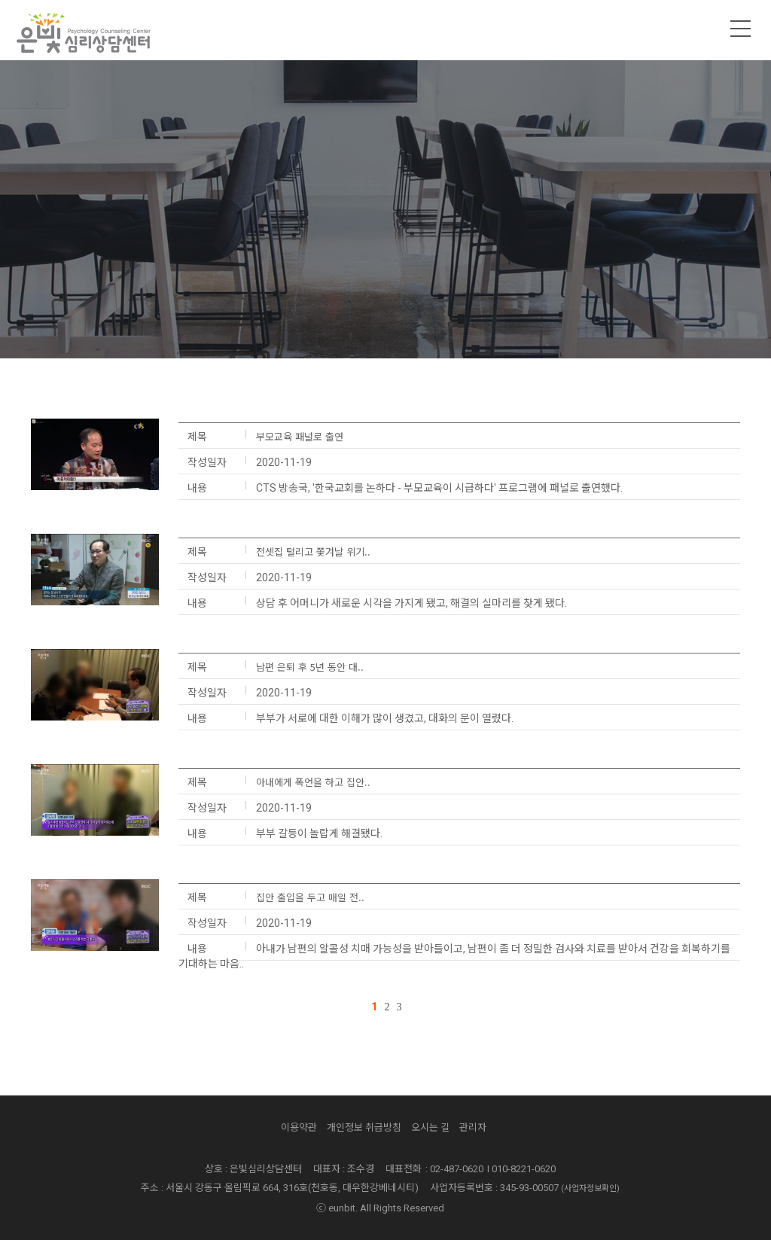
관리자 (472, 1127)
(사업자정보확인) (590, 1188)
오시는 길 (430, 1127)
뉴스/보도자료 (437, 334)
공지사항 (319, 334)
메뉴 (741, 29)
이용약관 (299, 1127)
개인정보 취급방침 (364, 1127)
